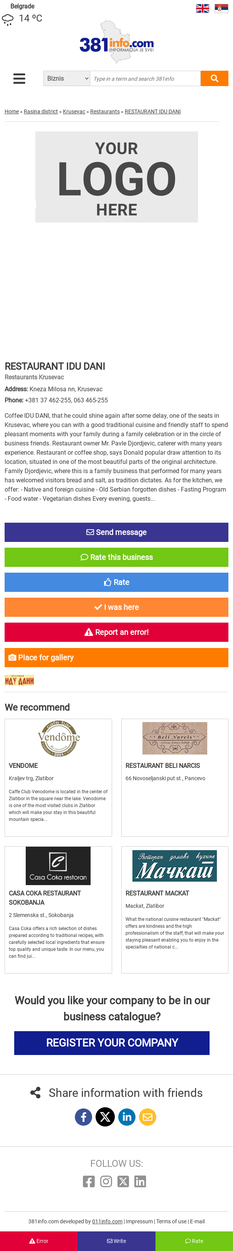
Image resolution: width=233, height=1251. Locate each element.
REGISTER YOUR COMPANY (112, 1043)
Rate (194, 1241)
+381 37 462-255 (48, 400)
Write (116, 1241)
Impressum (140, 1221)
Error (38, 1241)
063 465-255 (91, 400)
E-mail (197, 1221)
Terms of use (172, 1221)
